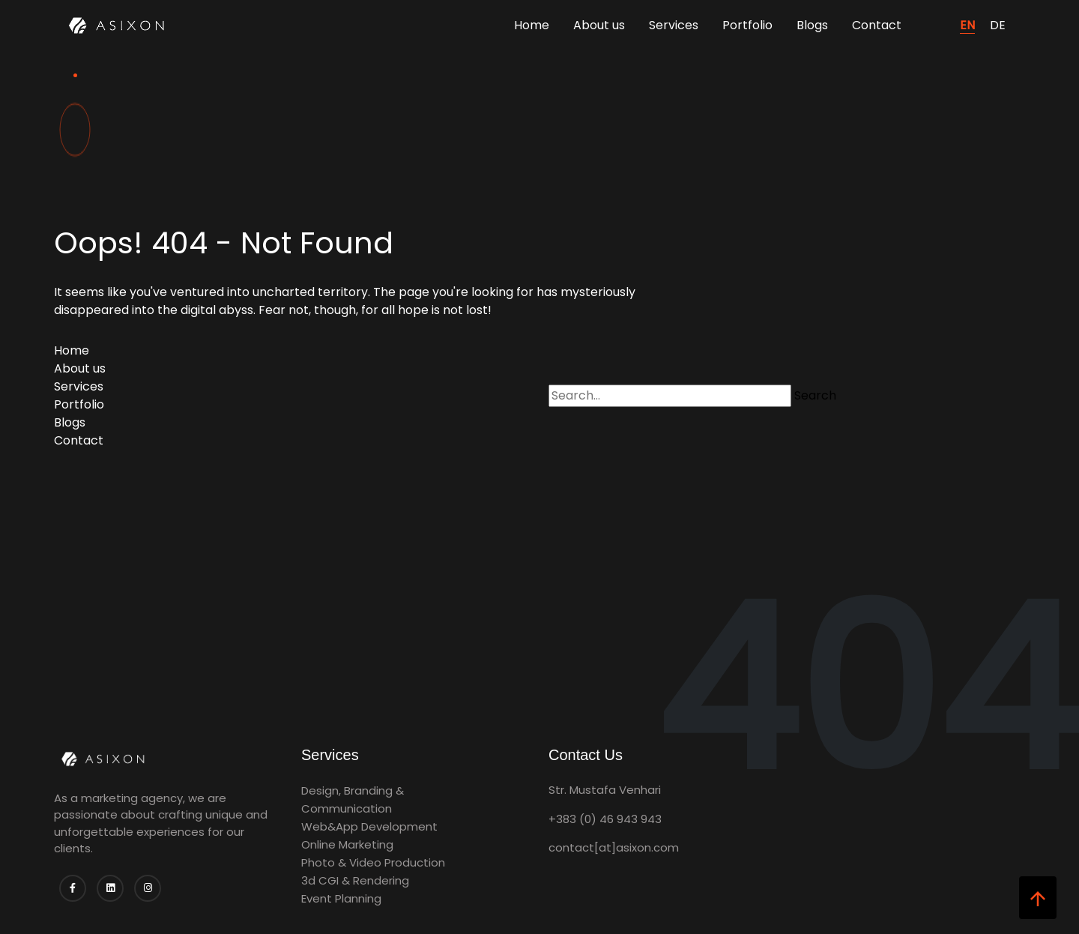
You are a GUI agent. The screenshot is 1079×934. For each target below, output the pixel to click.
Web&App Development (369, 826)
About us (599, 25)
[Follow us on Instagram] (147, 888)
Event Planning (341, 898)
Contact (876, 25)
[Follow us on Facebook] (72, 888)
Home (531, 25)
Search (815, 395)
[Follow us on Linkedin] (110, 888)
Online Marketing (347, 844)
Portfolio (747, 25)
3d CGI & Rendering (355, 880)
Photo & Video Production (373, 862)
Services (673, 25)
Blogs (812, 25)
